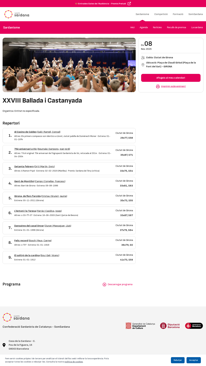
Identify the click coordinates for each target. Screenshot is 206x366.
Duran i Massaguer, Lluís (57, 225)
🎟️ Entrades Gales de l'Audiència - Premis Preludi (100, 3)
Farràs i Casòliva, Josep (49, 211)
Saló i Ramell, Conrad (49, 131)
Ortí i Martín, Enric (44, 166)
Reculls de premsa (176, 27)
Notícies (157, 27)
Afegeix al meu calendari (170, 77)
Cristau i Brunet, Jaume (54, 196)
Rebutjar (178, 360)
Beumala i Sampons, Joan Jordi (53, 149)
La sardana (197, 27)
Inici (132, 27)
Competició (161, 14)
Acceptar (193, 360)
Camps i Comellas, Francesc (50, 181)
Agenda (144, 27)
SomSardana (195, 14)
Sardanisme (142, 14)
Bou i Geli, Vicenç (50, 255)
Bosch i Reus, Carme (40, 240)
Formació (178, 14)
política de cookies (74, 361)
